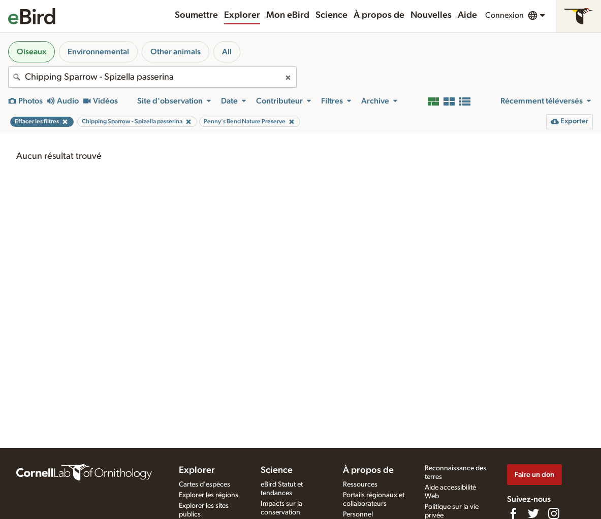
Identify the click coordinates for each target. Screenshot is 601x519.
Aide (467, 15)
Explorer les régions (208, 495)
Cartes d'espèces (204, 484)
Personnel (358, 514)
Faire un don (534, 474)
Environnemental (98, 52)
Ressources (360, 484)
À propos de (379, 15)
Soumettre (196, 15)
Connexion (504, 15)
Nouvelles (431, 15)
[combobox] (152, 77)
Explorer (242, 15)
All (227, 52)
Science (331, 15)
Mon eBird (287, 15)
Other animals (175, 52)
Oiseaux (31, 52)
